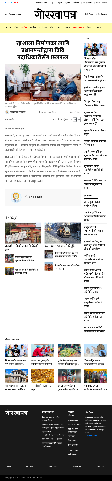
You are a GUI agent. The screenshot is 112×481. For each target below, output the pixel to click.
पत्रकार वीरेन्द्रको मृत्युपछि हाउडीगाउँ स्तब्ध (93, 302)
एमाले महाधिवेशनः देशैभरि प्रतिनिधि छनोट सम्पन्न (95, 216)
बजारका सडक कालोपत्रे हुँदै (60, 246)
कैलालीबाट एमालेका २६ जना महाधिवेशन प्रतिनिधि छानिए (66, 254)
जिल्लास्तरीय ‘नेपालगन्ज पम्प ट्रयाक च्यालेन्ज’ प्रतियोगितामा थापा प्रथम (95, 64)
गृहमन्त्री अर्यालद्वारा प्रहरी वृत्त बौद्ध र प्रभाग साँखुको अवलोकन (94, 245)
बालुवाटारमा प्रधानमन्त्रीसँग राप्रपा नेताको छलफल (93, 231)
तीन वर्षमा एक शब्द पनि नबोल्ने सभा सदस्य (67, 267)
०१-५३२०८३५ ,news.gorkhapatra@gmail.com (53, 426)
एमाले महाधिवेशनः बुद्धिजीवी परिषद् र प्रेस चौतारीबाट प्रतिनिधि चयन (94, 276)
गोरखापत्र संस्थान (91, 435)
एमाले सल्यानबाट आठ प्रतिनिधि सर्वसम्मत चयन (94, 317)
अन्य (99, 27)
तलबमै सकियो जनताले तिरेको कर (21, 248)
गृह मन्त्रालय (71, 436)
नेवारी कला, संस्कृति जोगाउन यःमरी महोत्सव (95, 79)
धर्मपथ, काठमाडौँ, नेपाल (51, 419)
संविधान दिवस (101, 466)
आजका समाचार (78, 27)
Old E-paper (101, 14)
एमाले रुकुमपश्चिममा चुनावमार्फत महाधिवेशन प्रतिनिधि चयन (24, 260)
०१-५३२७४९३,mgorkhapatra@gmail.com (56, 434)
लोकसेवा (33, 27)
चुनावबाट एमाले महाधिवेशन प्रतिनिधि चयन (26, 271)
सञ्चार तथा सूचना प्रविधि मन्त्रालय (73, 431)
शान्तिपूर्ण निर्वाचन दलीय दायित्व (92, 204)
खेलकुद (90, 27)
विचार (67, 27)
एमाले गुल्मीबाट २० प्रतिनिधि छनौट (93, 290)
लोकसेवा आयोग (73, 420)
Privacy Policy (73, 450)
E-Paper (89, 14)
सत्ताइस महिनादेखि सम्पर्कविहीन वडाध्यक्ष (94, 329)
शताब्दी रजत (43, 27)
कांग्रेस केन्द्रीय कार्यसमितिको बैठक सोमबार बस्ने (93, 259)
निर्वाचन (24, 27)
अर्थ (59, 27)
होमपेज (8, 27)
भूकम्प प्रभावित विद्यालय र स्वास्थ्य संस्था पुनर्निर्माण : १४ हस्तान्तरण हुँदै (94, 118)
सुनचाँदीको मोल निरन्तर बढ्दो (95, 132)
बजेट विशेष (29, 466)
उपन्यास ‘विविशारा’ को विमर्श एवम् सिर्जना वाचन (95, 184)
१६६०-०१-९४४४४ (56, 439)
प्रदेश (52, 27)
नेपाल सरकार (72, 440)
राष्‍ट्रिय (16, 27)
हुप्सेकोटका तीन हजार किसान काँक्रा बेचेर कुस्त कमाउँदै (94, 91)
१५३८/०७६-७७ (46, 446)
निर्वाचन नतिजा (72, 454)
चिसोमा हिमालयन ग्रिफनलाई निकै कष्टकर (95, 104)
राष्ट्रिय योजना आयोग (74, 424)
